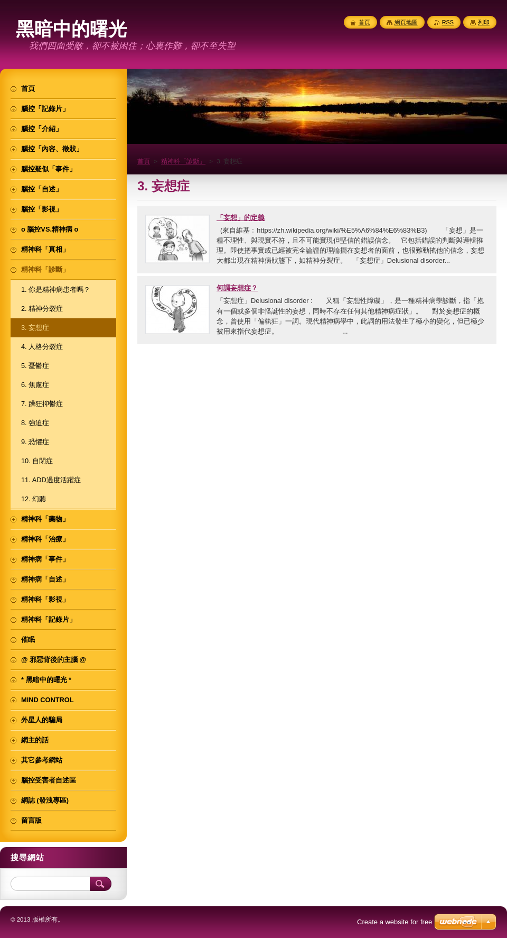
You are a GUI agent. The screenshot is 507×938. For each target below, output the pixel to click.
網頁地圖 (406, 22)
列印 (484, 22)
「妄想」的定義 (241, 218)
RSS (448, 22)
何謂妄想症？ (237, 288)
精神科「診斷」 (183, 161)
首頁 (143, 161)
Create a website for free (394, 922)
